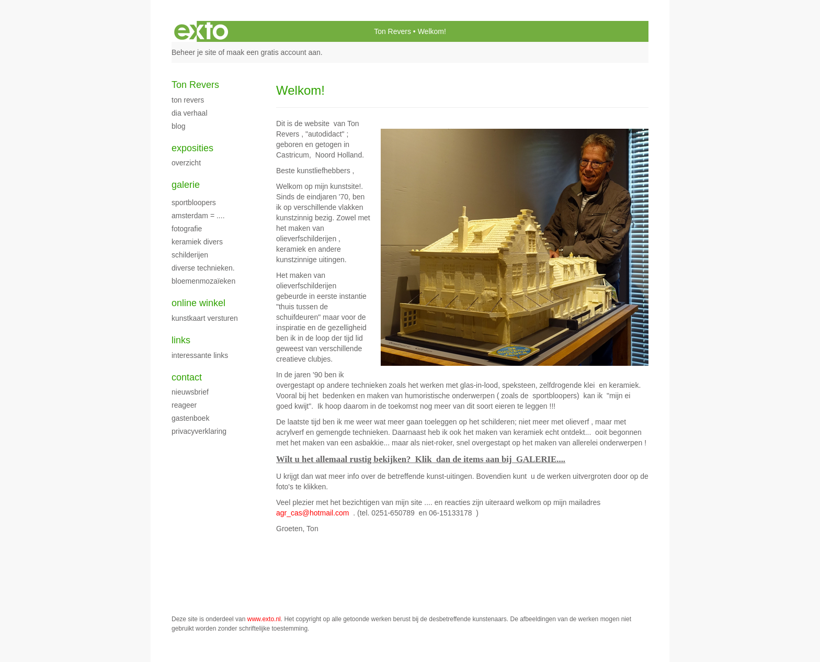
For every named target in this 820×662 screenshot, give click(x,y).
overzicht (186, 163)
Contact (187, 377)
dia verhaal (190, 113)
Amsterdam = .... (198, 215)
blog (178, 126)
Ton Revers (392, 31)
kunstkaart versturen (205, 318)
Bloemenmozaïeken (203, 281)
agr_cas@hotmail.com (312, 513)
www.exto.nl (264, 619)
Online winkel (198, 303)
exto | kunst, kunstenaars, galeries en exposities (201, 31)
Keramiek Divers (197, 242)
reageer (184, 405)
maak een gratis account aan (273, 52)
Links (181, 340)
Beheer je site (194, 52)
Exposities (192, 148)
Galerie (186, 184)
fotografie (187, 229)
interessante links (200, 355)
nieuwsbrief (190, 392)
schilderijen (190, 255)
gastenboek (190, 418)
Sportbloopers (194, 202)
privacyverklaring (199, 431)
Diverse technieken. (203, 268)
